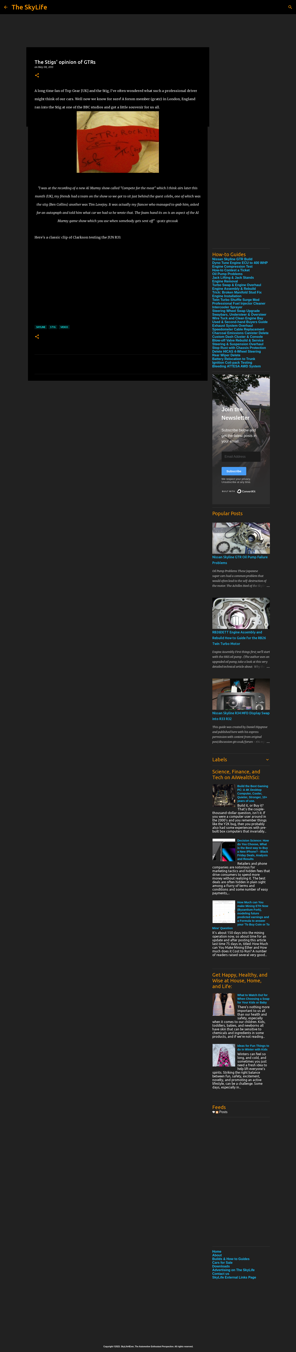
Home (216, 1251)
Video (64, 327)
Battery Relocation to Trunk (233, 359)
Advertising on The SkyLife (233, 1270)
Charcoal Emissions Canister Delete (240, 333)
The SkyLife (29, 7)
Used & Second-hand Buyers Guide (240, 322)
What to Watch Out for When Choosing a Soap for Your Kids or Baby (253, 998)
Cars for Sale (222, 1262)
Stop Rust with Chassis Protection (239, 348)
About (217, 1255)
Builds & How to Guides (231, 1259)
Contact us (220, 1273)
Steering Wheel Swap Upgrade (236, 311)
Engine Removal (225, 281)
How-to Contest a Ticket (231, 270)
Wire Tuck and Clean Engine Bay (237, 318)
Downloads (221, 1266)
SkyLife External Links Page (234, 1277)
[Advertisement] (241, 183)
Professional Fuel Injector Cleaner (239, 303)
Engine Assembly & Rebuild (234, 288)
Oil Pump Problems (227, 274)
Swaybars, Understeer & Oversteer (239, 314)
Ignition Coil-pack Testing (232, 362)
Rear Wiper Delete (226, 355)
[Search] (290, 7)
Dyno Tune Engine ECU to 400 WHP (240, 263)
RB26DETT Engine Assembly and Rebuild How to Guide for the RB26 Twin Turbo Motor (239, 638)
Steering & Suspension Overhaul (238, 344)
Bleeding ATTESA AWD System (236, 366)
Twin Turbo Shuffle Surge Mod (236, 300)
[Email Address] (241, 457)
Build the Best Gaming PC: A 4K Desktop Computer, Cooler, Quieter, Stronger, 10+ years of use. (252, 793)
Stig (53, 327)
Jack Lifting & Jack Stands (233, 277)
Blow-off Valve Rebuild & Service (238, 340)
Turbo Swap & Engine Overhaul (236, 285)
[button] (37, 75)
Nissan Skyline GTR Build (232, 259)
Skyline (40, 327)
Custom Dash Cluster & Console (237, 336)
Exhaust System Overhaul (232, 325)
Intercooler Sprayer (227, 307)
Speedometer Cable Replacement (238, 329)
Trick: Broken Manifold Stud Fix (237, 292)
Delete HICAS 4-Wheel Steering (236, 351)
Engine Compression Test (232, 266)
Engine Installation (227, 296)
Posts (221, 1112)
